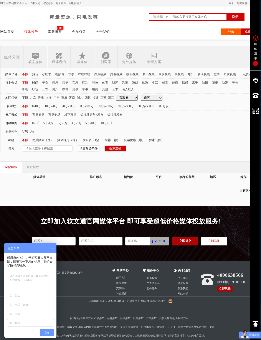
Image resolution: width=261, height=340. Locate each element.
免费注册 (242, 3)
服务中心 (151, 270)
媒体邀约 (58, 58)
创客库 (105, 58)
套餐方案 (154, 58)
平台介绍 (183, 278)
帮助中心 (122, 270)
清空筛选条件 (88, 148)
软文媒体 (35, 58)
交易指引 (121, 288)
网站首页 (7, 31)
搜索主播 (115, 148)
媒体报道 (183, 283)
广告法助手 (153, 283)
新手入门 (121, 277)
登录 (231, 3)
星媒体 (82, 58)
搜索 (235, 17)
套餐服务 (152, 288)
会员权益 (79, 31)
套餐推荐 (55, 31)
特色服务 (121, 293)
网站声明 (183, 293)
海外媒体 (129, 58)
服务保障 (121, 283)
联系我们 (183, 288)
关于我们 (103, 31)
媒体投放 (31, 31)
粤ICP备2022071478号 (153, 300)
